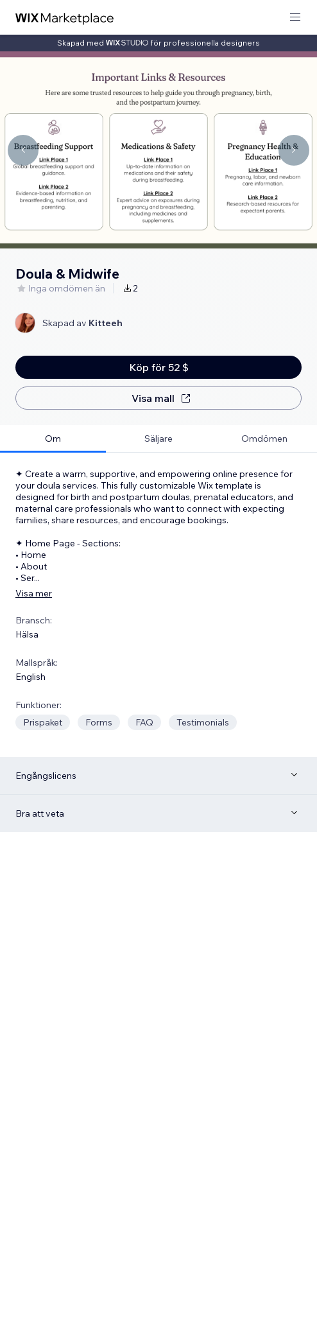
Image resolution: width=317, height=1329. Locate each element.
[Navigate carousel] (23, 150)
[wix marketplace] (64, 17)
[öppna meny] (295, 17)
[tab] (53, 439)
